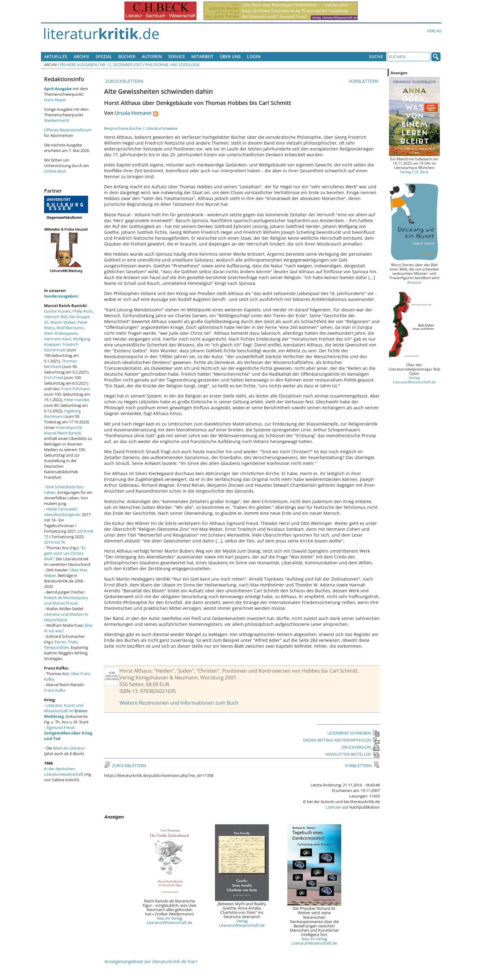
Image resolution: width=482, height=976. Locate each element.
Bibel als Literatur (69, 748)
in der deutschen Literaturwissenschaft (63, 771)
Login (254, 56)
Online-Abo (54, 171)
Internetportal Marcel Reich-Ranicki (63, 430)
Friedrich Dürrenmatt (61, 347)
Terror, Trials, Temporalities (61, 644)
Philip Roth (82, 311)
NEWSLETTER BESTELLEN (352, 754)
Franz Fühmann (75, 388)
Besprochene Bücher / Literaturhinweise (140, 128)
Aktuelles (55, 56)
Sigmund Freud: (68, 733)
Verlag (434, 31)
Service (176, 56)
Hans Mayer (55, 99)
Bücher (127, 56)
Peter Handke (76, 399)
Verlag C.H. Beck (414, 171)
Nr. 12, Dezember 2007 (121, 64)
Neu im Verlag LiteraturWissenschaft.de (169, 920)
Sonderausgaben (61, 296)
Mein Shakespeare (61, 333)
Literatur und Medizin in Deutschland (66, 616)
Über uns (230, 56)
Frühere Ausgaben (78, 64)
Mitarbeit (202, 56)
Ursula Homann (133, 113)
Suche (376, 56)
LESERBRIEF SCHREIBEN (353, 733)
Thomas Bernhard (60, 363)
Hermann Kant (57, 339)
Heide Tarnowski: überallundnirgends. (62, 511)
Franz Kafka (54, 690)
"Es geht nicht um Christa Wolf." (65, 553)
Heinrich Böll (55, 316)
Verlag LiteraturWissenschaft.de (242, 923)
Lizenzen (334, 807)
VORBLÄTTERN (364, 81)
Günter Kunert (57, 311)
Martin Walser (63, 322)
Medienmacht (57, 120)
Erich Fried (53, 377)
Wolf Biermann (69, 327)
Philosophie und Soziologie (172, 64)
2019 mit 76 (54, 542)
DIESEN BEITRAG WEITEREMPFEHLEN (341, 740)
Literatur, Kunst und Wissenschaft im (65, 710)
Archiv (81, 56)
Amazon (414, 282)
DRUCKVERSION (361, 747)
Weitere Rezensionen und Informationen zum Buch (178, 702)
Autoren (152, 56)
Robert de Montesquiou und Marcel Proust (66, 600)
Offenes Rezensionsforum (67, 130)
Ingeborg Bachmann (62, 413)
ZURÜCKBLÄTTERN (124, 81)
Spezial (103, 56)
